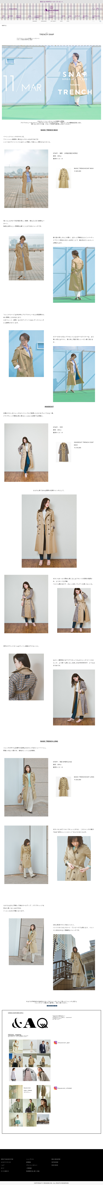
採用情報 (28, 1162)
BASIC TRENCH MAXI (49, 130)
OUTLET (77, 16)
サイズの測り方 (5, 1171)
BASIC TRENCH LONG (49, 741)
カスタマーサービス (6, 1162)
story (68, 21)
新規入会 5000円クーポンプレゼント (51, 1)
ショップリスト (30, 1159)
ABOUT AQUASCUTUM (7, 1159)
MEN (3, 16)
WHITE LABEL (18, 16)
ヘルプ (2, 1165)
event (61, 21)
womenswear (43, 21)
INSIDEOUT (49, 406)
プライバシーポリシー (31, 1165)
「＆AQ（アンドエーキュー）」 (58, 1016)
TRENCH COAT (52, 16)
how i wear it (53, 21)
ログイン (3, 9)
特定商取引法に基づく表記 (32, 1171)
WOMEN (10, 16)
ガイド (2, 1168)
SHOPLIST (86, 16)
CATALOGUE (96, 16)
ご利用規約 (29, 1168)
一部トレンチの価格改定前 (68, 122)
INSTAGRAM (55, 1162)
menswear (35, 21)
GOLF (29, 16)
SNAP (70, 16)
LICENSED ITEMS (38, 16)
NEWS (63, 16)
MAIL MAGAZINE (56, 1159)
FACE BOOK (55, 1165)
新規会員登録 (13, 9)
